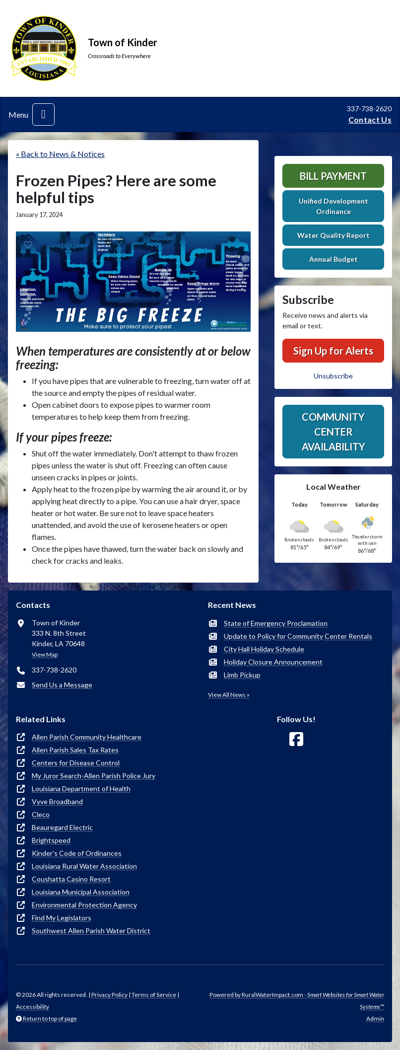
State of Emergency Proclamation (276, 623)
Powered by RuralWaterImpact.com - (296, 1000)
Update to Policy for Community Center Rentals (298, 636)
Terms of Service (154, 994)
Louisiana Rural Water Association (84, 866)
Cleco (41, 814)
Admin (375, 1018)
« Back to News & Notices (60, 153)
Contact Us (370, 119)
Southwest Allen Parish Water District (91, 930)
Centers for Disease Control (76, 762)
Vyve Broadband (57, 801)
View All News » (229, 694)
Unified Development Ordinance (333, 206)
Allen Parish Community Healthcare (86, 737)
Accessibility (32, 1006)
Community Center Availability (333, 431)
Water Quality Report (333, 235)
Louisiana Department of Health (81, 788)
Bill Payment (333, 176)
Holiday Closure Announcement (273, 662)
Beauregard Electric (62, 827)
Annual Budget (333, 259)
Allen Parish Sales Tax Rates (75, 750)
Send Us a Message (62, 684)
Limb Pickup (242, 675)
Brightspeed (51, 840)
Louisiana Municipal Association (81, 892)
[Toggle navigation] (43, 114)
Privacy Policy (109, 994)
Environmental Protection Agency (84, 904)
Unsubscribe (333, 376)
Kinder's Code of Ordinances (77, 853)
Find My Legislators (61, 917)
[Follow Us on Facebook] (296, 739)
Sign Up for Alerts (333, 351)
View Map (45, 654)
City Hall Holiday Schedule (264, 649)
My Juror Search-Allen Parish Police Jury (93, 775)
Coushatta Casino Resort (71, 879)
